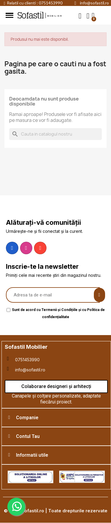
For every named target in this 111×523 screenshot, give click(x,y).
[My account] (88, 16)
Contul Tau (28, 436)
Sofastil (30, 15)
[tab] (56, 418)
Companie (27, 417)
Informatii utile (32, 455)
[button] (80, 15)
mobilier (55, 16)
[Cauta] (55, 134)
